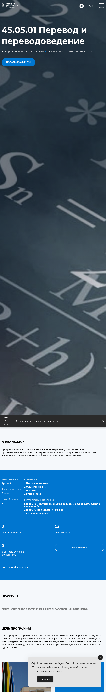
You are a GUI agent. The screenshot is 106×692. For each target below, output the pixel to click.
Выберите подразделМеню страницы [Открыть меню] (59, 421)
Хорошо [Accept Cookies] (45, 678)
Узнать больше (79, 547)
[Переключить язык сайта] (90, 6)
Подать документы (18, 62)
